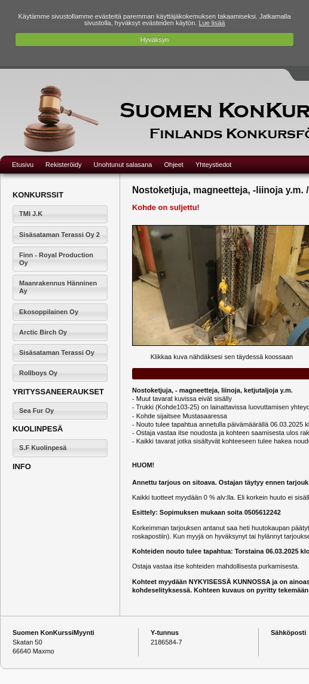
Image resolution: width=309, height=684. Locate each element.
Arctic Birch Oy (43, 332)
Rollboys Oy (38, 372)
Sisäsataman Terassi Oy (56, 352)
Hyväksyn (154, 39)
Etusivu (22, 164)
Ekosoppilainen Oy (48, 311)
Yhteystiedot (213, 164)
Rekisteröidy (63, 164)
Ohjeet (173, 164)
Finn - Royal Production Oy (56, 258)
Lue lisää (211, 22)
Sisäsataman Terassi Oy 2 (59, 234)
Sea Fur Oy (36, 410)
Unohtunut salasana (123, 164)
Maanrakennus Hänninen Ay (58, 286)
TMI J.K (30, 213)
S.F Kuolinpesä (42, 447)
